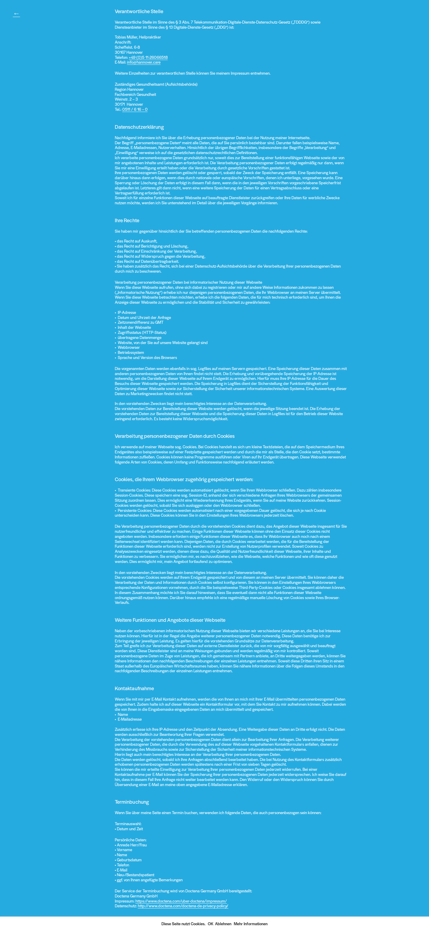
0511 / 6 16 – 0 (135, 109)
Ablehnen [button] (223, 923)
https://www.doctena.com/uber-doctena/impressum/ (181, 901)
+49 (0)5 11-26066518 (148, 57)
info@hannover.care (144, 62)
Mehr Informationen (251, 923)
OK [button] (210, 923)
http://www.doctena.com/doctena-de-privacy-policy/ (183, 905)
